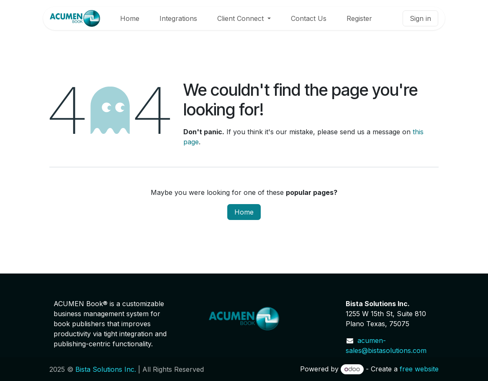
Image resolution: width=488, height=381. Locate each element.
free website (419, 369)
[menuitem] (129, 18)
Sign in (420, 18)
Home (244, 212)
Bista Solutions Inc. (105, 369)
